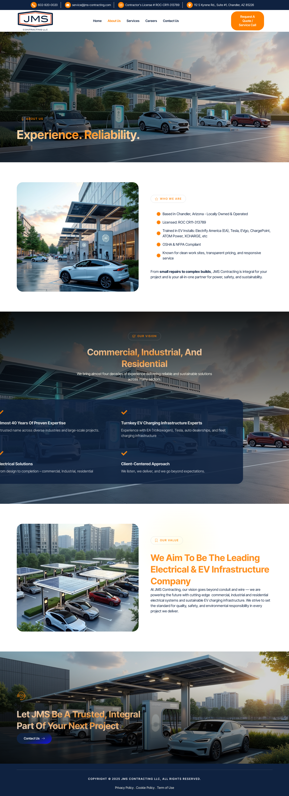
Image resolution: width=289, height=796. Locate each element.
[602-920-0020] (34, 5)
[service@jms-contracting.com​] (68, 5)
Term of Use (165, 788)
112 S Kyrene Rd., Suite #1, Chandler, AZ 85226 (224, 5)
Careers (151, 21)
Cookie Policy (145, 788)
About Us (114, 21)
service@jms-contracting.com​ (91, 5)
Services (133, 21)
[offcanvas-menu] (223, 21)
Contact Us (171, 21)
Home (97, 21)
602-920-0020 (48, 5)
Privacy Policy (124, 788)
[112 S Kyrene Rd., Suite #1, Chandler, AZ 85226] (190, 5)
